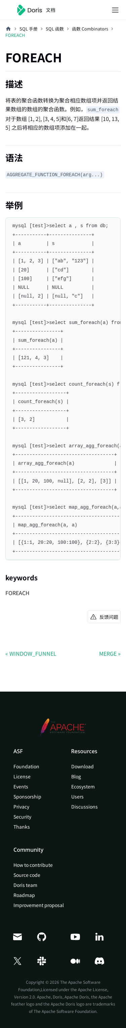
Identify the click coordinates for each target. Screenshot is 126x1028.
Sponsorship (27, 796)
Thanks (21, 826)
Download (82, 766)
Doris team (25, 885)
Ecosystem (83, 786)
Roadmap (24, 895)
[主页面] (8, 29)
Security (22, 816)
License (22, 776)
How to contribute (33, 864)
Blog (76, 776)
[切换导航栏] (115, 10)
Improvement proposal (38, 905)
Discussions (84, 806)
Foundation (26, 766)
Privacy (21, 806)
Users (77, 796)
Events (20, 786)
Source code (26, 875)
